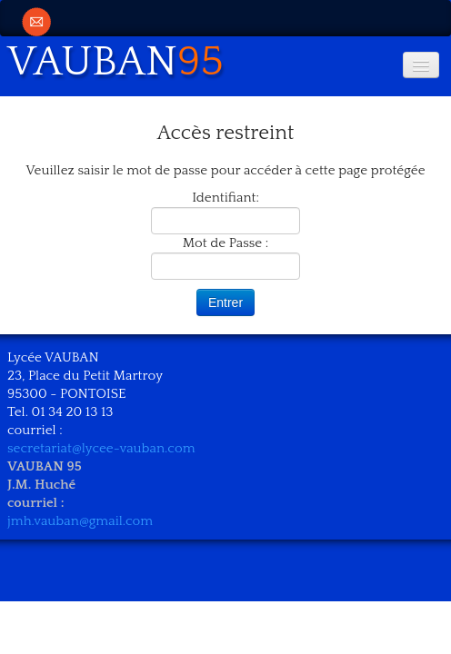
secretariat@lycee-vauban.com (101, 448)
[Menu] (421, 65)
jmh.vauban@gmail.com (80, 521)
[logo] (122, 59)
